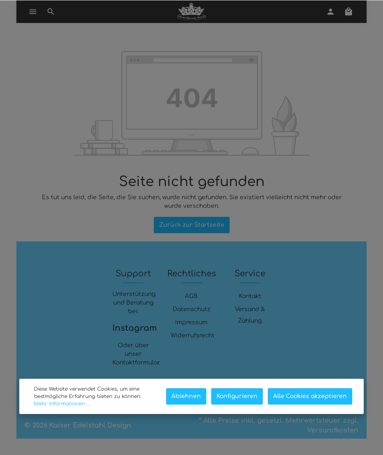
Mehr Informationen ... (62, 404)
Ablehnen (186, 396)
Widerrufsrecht (192, 335)
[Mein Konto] (330, 11)
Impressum (191, 322)
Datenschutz (191, 309)
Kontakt (250, 296)
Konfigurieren (237, 396)
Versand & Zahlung (250, 315)
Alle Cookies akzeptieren (310, 396)
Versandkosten (332, 430)
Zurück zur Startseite (191, 225)
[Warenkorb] (348, 11)
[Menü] (33, 11)
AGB (191, 296)
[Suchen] (51, 11)
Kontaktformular (135, 362)
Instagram (133, 328)
